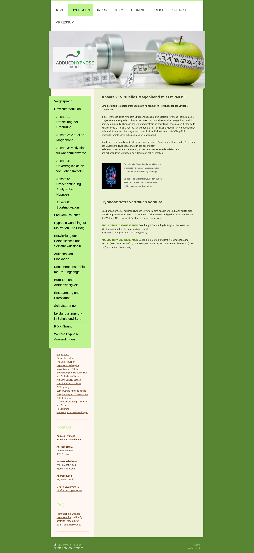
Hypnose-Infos (64, 517)
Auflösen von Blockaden (69, 380)
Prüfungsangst (64, 387)
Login (197, 545)
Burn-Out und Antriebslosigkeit (72, 390)
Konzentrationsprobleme (69, 383)
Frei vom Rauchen (66, 362)
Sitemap (77, 545)
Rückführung (63, 409)
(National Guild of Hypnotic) (133, 232)
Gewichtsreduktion (66, 358)
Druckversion (62, 545)
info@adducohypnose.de (69, 490)
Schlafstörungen (65, 398)
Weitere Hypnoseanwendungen (72, 412)
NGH (116, 232)
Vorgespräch (63, 354)
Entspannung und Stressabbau (72, 394)
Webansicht (194, 548)
